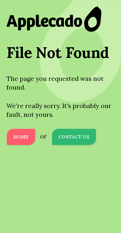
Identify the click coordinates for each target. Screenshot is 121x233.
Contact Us (73, 137)
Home (21, 137)
